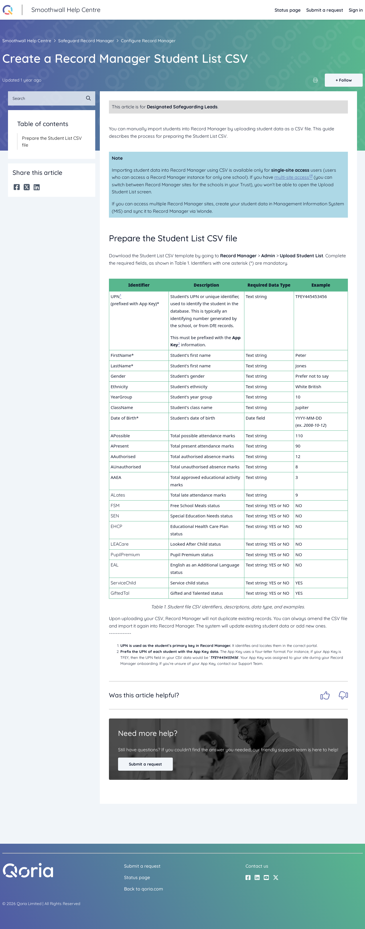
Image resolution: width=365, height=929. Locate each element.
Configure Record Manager (148, 41)
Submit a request (324, 10)
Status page (288, 10)
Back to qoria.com (143, 889)
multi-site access (291, 177)
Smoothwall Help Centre (26, 41)
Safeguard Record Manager (86, 41)
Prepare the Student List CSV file (52, 141)
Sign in (356, 10)
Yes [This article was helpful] (325, 695)
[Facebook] (17, 187)
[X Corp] (27, 187)
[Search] (51, 98)
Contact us (257, 866)
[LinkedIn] (37, 187)
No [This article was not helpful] (343, 695)
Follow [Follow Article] (345, 80)
